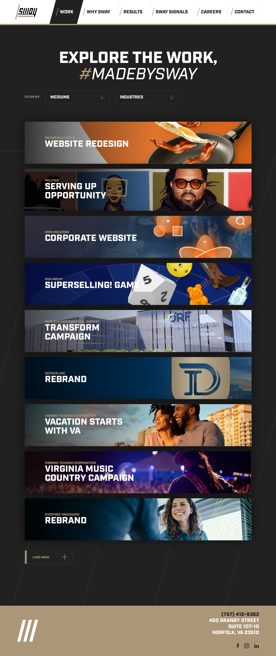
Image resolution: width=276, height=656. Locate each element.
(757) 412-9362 (240, 614)
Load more (41, 557)
